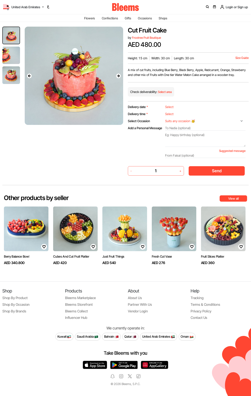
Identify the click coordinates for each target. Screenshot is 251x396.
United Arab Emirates (158, 337)
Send (217, 170)
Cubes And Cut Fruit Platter (71, 256)
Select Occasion (139, 121)
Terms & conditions (205, 304)
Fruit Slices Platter (212, 256)
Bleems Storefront (79, 304)
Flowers (89, 18)
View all (233, 198)
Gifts (128, 18)
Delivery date (138, 107)
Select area (164, 92)
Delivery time (138, 114)
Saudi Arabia (87, 337)
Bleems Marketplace (80, 298)
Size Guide (242, 58)
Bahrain (111, 337)
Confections (110, 18)
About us (135, 298)
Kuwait (64, 337)
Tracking (197, 298)
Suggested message (232, 151)
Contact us (199, 318)
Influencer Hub (76, 318)
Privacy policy (201, 311)
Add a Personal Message (145, 128)
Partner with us (140, 304)
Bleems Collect (76, 311)
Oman (187, 337)
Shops (163, 18)
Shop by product (14, 298)
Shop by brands (14, 311)
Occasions (145, 18)
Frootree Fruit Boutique (146, 38)
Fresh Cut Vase (162, 256)
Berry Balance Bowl (16, 256)
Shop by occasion (16, 304)
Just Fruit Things (113, 256)
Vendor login (138, 311)
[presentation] (29, 75)
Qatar (130, 337)
